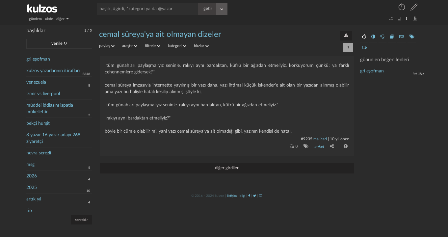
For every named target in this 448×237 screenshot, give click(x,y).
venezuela (36, 82)
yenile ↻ (59, 43)
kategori (177, 46)
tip (29, 210)
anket (319, 146)
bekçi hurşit (38, 123)
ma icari (320, 139)
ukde (49, 19)
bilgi (242, 196)
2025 (31, 187)
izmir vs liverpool (43, 94)
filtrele (152, 46)
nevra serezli (38, 153)
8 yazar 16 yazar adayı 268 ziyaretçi (53, 138)
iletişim (232, 196)
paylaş (107, 46)
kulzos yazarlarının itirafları (53, 70)
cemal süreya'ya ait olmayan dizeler (160, 35)
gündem (35, 19)
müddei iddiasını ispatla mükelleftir (49, 108)
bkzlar (201, 46)
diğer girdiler (227, 168)
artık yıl (33, 199)
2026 (31, 176)
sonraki (81, 220)
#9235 (306, 139)
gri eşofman (38, 59)
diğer (62, 19)
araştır (129, 46)
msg (30, 164)
